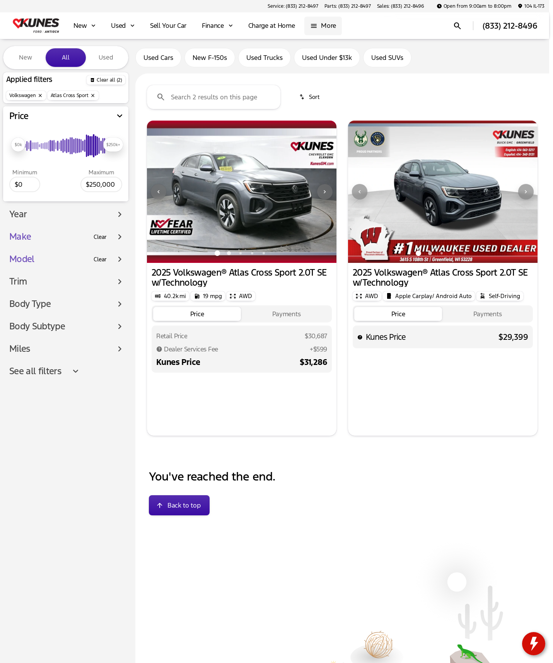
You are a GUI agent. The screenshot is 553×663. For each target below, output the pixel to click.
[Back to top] (179, 505)
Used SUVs (387, 57)
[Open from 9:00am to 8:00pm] (474, 6)
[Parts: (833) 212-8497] (347, 6)
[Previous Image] (158, 191)
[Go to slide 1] (217, 253)
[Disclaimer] (159, 349)
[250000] (101, 184)
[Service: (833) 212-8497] (292, 6)
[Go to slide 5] (263, 253)
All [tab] (66, 57)
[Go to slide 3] (240, 253)
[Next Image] (325, 191)
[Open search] (457, 26)
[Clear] (100, 237)
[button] (161, 192)
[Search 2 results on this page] (214, 97)
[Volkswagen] (26, 95)
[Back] (106, 80)
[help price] (360, 337)
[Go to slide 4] (252, 253)
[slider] (18, 145)
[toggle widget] (533, 643)
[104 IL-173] (531, 6)
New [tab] (25, 57)
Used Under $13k (327, 57)
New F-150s (210, 57)
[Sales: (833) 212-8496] (400, 6)
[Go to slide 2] (229, 253)
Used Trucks (264, 57)
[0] (24, 184)
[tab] (197, 314)
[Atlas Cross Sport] (73, 95)
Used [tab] (106, 57)
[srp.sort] (310, 97)
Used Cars (158, 57)
